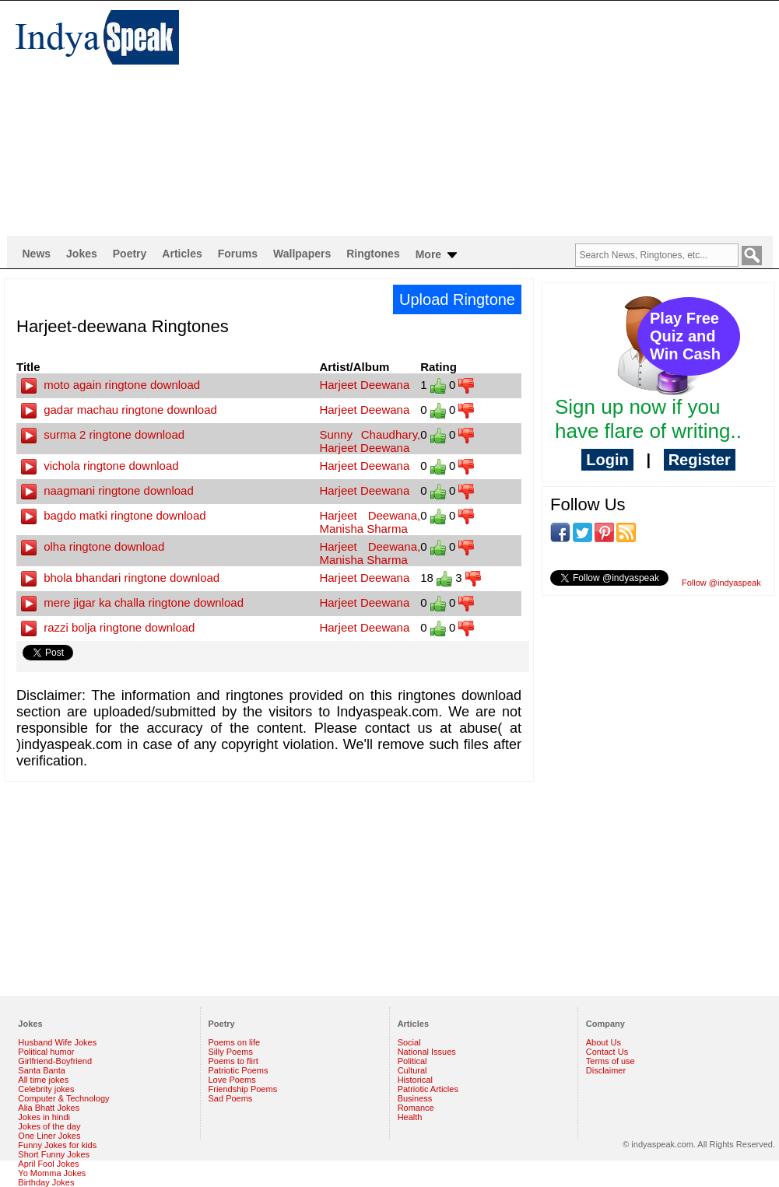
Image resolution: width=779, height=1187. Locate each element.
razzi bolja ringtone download (108, 627)
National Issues (427, 1051)
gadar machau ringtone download (119, 409)
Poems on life (235, 1042)
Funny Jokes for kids (57, 1145)
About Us (603, 1042)
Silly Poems (231, 1051)
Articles (182, 253)
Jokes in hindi (44, 1117)
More (438, 255)
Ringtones (372, 253)
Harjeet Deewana (364, 384)
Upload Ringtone (457, 299)
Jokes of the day (49, 1126)
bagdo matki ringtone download (113, 515)
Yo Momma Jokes (52, 1173)
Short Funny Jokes (53, 1154)
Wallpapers (302, 253)
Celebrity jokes (46, 1089)
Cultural (412, 1070)
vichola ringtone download (100, 465)
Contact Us (607, 1051)
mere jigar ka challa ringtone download (132, 602)
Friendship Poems (243, 1089)
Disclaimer (606, 1070)
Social (409, 1042)
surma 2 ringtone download (102, 434)
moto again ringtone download (110, 384)
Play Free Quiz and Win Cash (685, 336)
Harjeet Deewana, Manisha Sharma (369, 522)
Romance (416, 1107)
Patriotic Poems (238, 1070)
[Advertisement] (404, 117)
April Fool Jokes (48, 1163)
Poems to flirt (233, 1061)
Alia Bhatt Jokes (48, 1107)
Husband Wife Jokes (57, 1042)
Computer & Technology (63, 1098)
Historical (415, 1079)
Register (699, 459)
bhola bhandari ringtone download (120, 577)
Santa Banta (41, 1070)
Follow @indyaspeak (721, 582)
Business (415, 1098)
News (37, 253)
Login (607, 459)
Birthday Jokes (46, 1182)
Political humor (46, 1051)
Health (410, 1117)
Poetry (130, 253)
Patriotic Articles (428, 1089)
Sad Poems (231, 1098)
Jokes (81, 253)
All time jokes (43, 1079)
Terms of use (610, 1061)
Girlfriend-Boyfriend (55, 1061)
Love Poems (232, 1079)
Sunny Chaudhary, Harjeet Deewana (369, 441)
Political (412, 1061)
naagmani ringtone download (107, 490)
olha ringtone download (92, 546)
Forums (238, 253)
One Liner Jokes (49, 1135)
